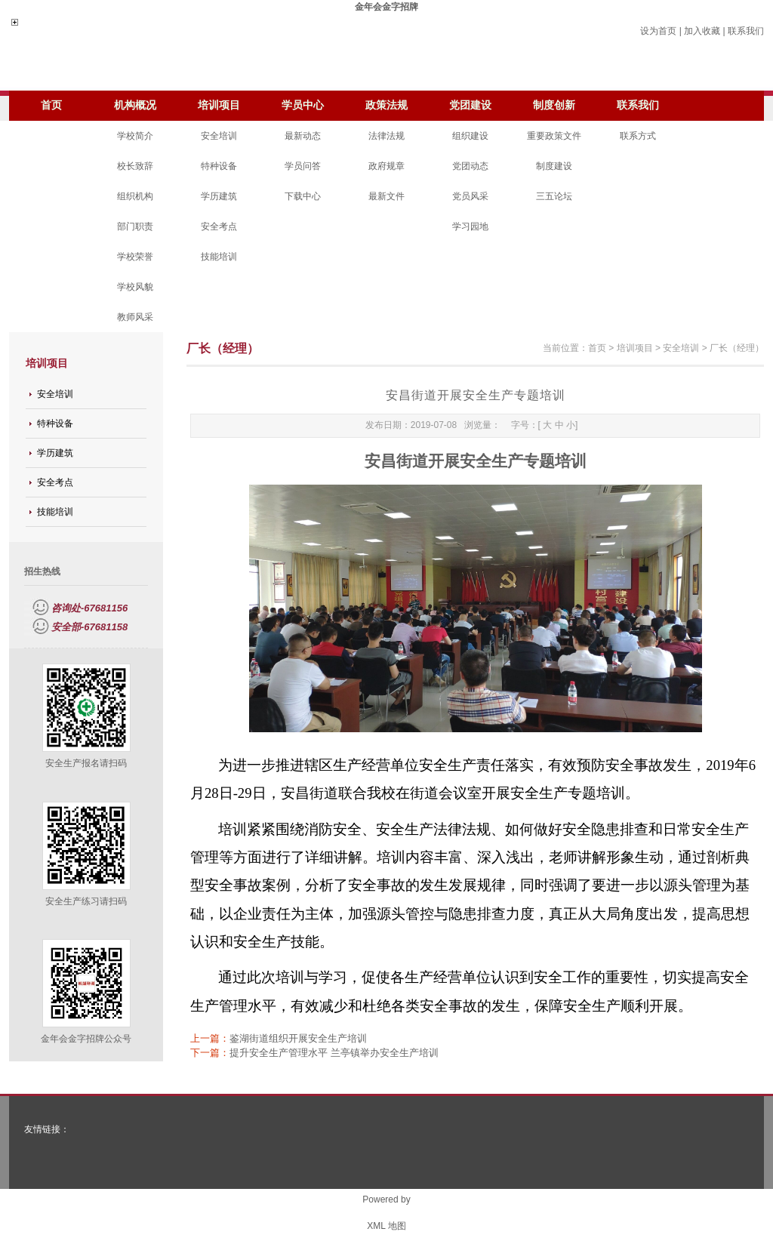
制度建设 (554, 166)
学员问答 (303, 166)
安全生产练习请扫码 (86, 901)
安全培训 (219, 136)
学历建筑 (219, 196)
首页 (51, 105)
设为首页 (658, 31)
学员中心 (303, 105)
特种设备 (219, 166)
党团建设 (470, 105)
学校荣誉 (135, 256)
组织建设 (470, 136)
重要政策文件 (554, 136)
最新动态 (303, 136)
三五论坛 (554, 196)
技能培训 (219, 256)
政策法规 (386, 105)
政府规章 (386, 166)
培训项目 (219, 105)
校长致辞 (135, 166)
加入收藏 (702, 31)
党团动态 (470, 166)
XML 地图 (386, 1226)
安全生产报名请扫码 (86, 763)
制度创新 (554, 105)
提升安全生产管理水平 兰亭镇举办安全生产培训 (334, 1052)
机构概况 (135, 105)
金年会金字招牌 (386, 7)
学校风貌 (135, 287)
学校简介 (135, 136)
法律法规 (386, 136)
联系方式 (638, 136)
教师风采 (135, 317)
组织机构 (135, 196)
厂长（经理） (737, 348)
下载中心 (303, 196)
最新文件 (386, 196)
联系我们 (746, 31)
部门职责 (135, 226)
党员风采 (470, 196)
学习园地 (470, 226)
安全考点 (219, 226)
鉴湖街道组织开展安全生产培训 (298, 1038)
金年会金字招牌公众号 (86, 1038)
